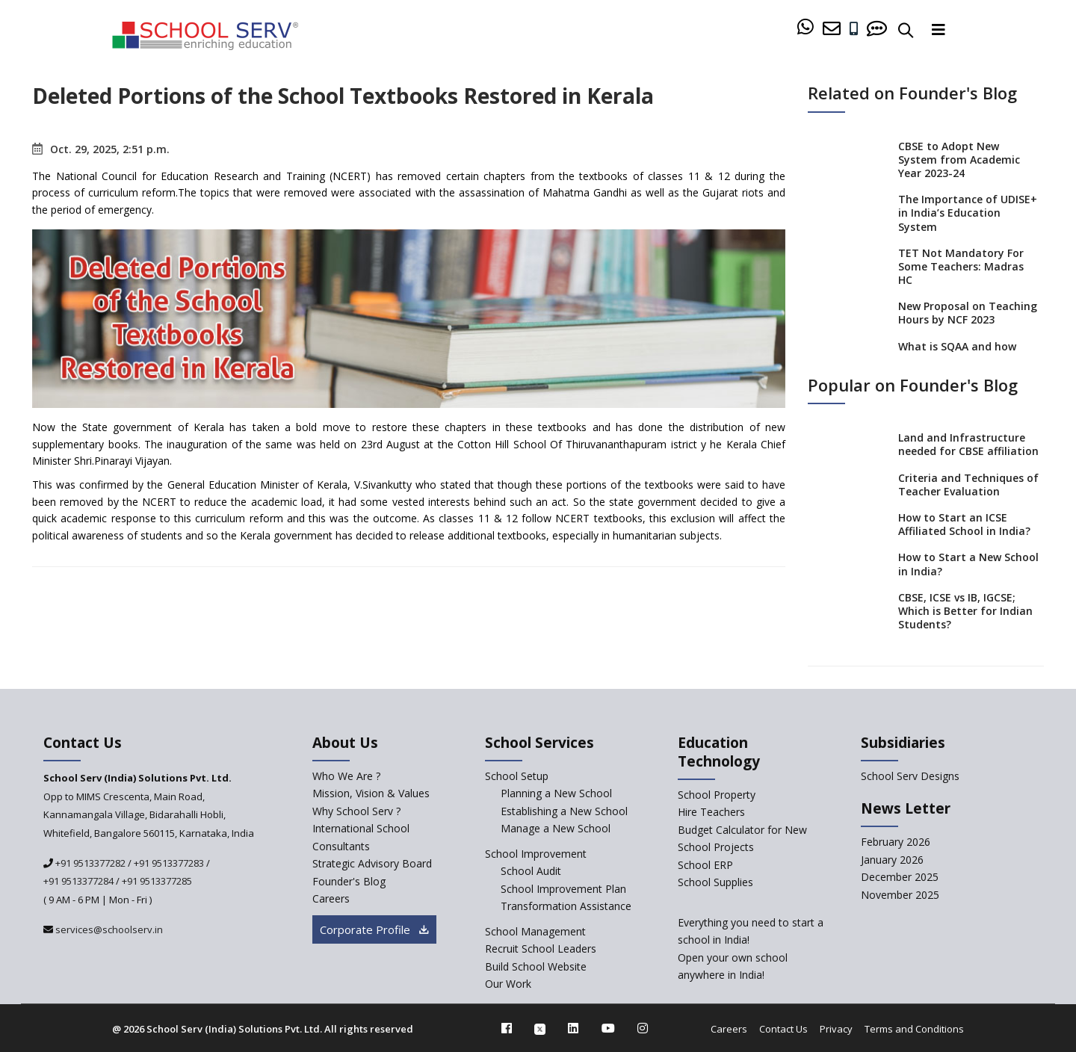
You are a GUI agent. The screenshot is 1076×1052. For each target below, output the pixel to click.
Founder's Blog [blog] (349, 881)
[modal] (1033, 903)
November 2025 (900, 895)
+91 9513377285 (157, 881)
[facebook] (506, 1028)
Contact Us (783, 1029)
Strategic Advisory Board (372, 863)
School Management (535, 931)
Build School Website (536, 966)
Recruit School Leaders (540, 948)
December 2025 (900, 877)
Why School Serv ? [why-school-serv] (356, 811)
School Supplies (715, 882)
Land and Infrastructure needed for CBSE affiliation (968, 444)
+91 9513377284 (78, 881)
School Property (716, 795)
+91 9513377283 (169, 863)
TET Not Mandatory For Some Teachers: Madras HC (961, 266)
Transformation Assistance (566, 906)
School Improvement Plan (563, 889)
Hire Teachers (711, 812)
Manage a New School (555, 828)
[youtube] (608, 1028)
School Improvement (536, 854)
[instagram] (642, 1028)
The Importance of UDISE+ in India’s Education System (967, 212)
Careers (729, 1029)
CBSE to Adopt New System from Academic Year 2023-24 (959, 159)
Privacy (836, 1029)
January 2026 (892, 860)
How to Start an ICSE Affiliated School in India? (964, 524)
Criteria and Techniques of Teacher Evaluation (968, 484)
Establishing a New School (564, 811)
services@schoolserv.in (108, 929)
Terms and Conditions (914, 1029)
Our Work (508, 984)
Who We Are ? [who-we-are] (346, 776)
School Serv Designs (910, 776)
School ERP (705, 865)
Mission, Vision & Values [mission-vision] (371, 793)
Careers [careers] (331, 898)
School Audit (531, 871)
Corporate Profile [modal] (374, 929)
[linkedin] (573, 1028)
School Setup (516, 776)
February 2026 (895, 842)
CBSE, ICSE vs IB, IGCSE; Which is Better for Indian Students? (965, 610)
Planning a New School (556, 793)
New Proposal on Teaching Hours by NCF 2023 (967, 313)
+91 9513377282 (89, 863)
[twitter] (539, 1028)
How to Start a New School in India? (968, 564)
